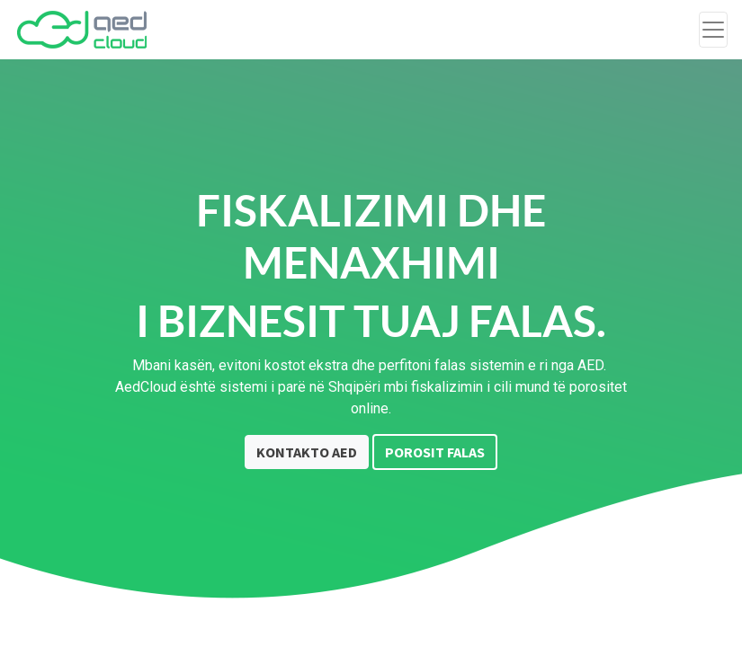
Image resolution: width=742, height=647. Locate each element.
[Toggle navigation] (713, 30)
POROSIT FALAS (435, 452)
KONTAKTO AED (306, 452)
